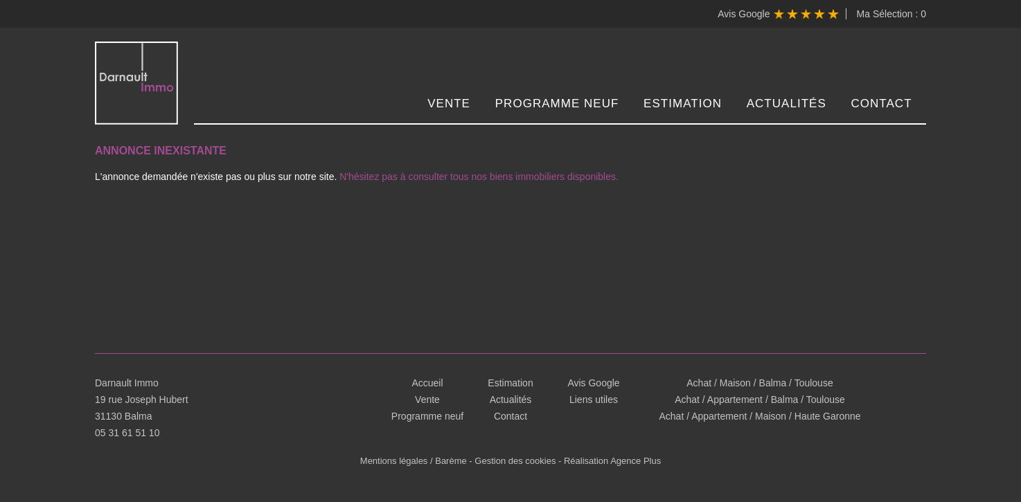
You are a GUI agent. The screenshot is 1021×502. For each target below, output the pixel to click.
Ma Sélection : (891, 13)
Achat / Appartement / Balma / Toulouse (760, 399)
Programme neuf (557, 103)
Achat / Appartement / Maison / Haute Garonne (759, 416)
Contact (881, 103)
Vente (448, 103)
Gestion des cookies (515, 461)
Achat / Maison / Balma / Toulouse (759, 382)
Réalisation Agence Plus (612, 461)
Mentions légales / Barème (413, 461)
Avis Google (778, 13)
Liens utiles (593, 399)
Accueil (427, 382)
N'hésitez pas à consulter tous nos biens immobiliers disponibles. (479, 176)
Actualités (786, 103)
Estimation (682, 103)
